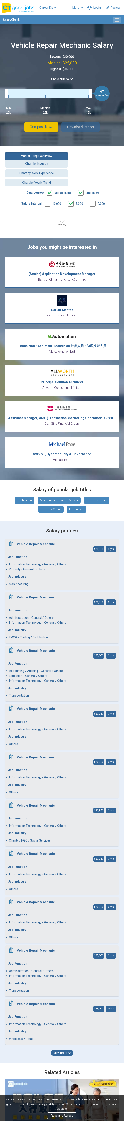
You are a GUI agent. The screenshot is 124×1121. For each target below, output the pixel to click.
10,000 (56, 187)
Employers (93, 176)
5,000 (79, 187)
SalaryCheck (11, 20)
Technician (24, 486)
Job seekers (62, 176)
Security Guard (51, 495)
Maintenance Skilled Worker (59, 486)
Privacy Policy (36, 1104)
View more (62, 838)
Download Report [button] (82, 127)
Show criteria (62, 79)
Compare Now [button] (39, 127)
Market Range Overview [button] (32, 156)
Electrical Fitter (96, 486)
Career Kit (47, 7)
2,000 (101, 187)
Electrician (76, 495)
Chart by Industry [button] (92, 156)
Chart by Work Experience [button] (32, 166)
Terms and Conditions (65, 1104)
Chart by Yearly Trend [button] (92, 166)
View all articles (62, 1076)
